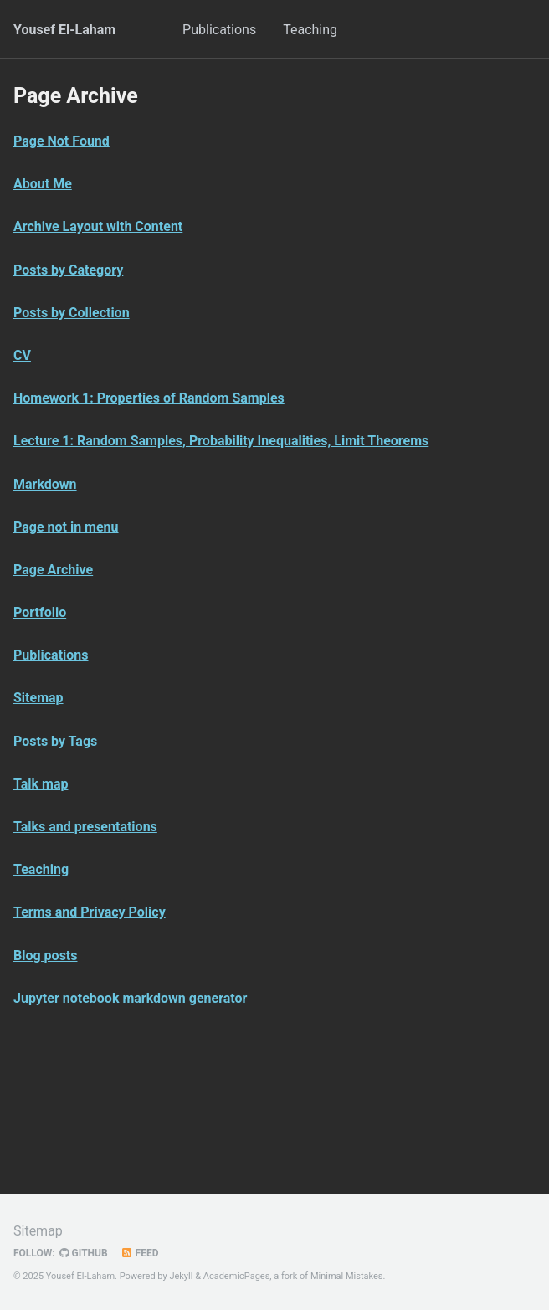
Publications (219, 30)
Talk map (40, 784)
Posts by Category (68, 270)
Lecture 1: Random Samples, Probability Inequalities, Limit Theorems (220, 441)
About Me (42, 184)
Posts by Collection (71, 313)
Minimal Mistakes (346, 1276)
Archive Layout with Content (97, 226)
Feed (140, 1253)
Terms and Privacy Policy (89, 912)
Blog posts (45, 955)
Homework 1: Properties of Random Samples (149, 398)
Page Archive (53, 570)
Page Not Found (61, 141)
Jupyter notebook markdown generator (130, 998)
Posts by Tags (55, 741)
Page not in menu (66, 527)
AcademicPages (236, 1276)
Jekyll (180, 1276)
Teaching (310, 30)
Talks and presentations (85, 827)
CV (22, 355)
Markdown (45, 484)
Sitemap (38, 698)
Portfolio (39, 612)
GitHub (83, 1253)
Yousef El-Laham (64, 30)
